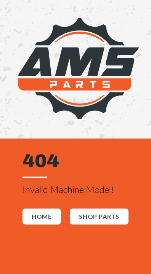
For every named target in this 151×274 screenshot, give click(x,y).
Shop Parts (99, 216)
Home (42, 216)
